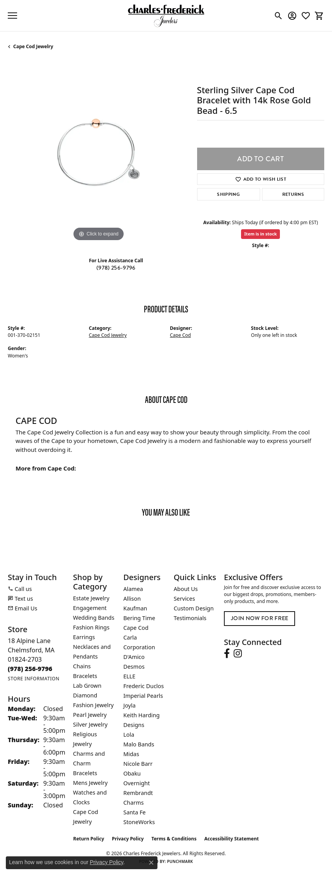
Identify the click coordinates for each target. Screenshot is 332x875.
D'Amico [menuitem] (134, 657)
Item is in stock (260, 234)
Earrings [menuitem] (84, 637)
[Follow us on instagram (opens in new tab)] (238, 653)
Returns (293, 194)
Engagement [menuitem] (90, 608)
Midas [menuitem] (131, 754)
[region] (98, 152)
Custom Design (194, 608)
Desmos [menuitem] (134, 666)
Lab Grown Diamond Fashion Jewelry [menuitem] (93, 695)
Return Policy (88, 838)
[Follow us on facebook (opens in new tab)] (227, 653)
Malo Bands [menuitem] (138, 744)
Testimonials (190, 618)
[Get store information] (33, 678)
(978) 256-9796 (115, 268)
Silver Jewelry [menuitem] (90, 724)
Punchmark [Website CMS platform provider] (180, 861)
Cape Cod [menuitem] (136, 627)
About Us (186, 589)
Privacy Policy (128, 838)
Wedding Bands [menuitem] (93, 617)
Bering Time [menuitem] (139, 618)
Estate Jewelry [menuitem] (91, 598)
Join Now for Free (259, 618)
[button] (278, 15)
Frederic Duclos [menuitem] (143, 686)
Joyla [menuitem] (129, 705)
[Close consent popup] (151, 862)
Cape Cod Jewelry (33, 46)
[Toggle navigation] (12, 15)
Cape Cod (180, 335)
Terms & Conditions (174, 838)
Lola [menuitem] (128, 734)
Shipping (228, 194)
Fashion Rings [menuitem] (91, 627)
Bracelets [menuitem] (85, 676)
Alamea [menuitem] (133, 589)
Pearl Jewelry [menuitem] (90, 714)
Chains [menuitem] (82, 666)
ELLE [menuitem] (129, 676)
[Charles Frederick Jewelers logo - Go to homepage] (166, 15)
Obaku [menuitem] (132, 773)
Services (184, 598)
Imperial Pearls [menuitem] (143, 695)
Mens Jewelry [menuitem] (90, 782)
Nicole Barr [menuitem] (137, 763)
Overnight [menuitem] (136, 783)
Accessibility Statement (231, 838)
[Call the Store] (30, 668)
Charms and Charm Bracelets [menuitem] (89, 763)
